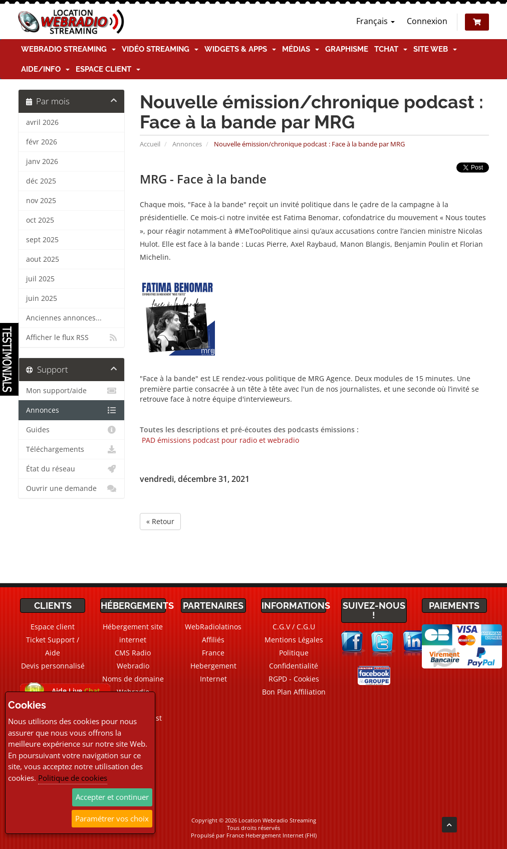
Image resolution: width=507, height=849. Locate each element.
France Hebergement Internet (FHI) (271, 835)
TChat (390, 49)
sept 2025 (42, 239)
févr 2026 (41, 141)
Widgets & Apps (240, 49)
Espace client (108, 69)
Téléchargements (71, 449)
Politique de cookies (72, 778)
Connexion (427, 21)
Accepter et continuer (112, 797)
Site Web (435, 49)
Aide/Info (45, 69)
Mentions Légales (294, 639)
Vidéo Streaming (160, 49)
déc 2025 (41, 181)
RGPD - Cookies (294, 679)
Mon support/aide (71, 391)
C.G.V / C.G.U (294, 626)
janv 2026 (42, 161)
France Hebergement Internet (213, 666)
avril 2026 (42, 122)
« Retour (160, 521)
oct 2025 (40, 220)
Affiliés (213, 639)
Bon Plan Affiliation (294, 692)
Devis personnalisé (53, 665)
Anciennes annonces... (64, 317)
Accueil (150, 143)
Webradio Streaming (68, 49)
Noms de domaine (133, 679)
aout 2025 (42, 259)
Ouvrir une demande (71, 488)
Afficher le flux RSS (71, 337)
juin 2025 (41, 298)
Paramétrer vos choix (112, 818)
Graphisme (346, 49)
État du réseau (71, 469)
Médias (300, 49)
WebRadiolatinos (213, 626)
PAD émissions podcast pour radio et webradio (219, 440)
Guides (71, 430)
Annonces (187, 143)
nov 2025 (41, 200)
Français (375, 21)
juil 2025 (40, 278)
